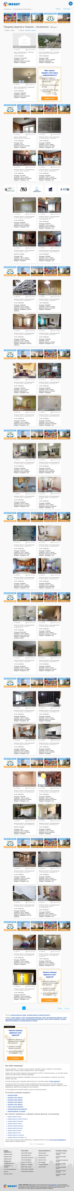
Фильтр (53, 27)
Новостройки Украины (26, 1153)
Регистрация (66, 9)
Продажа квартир (8, 1154)
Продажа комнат (8, 1156)
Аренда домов (41, 1157)
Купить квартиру (55, 1081)
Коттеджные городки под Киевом (62, 1161)
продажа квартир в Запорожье (16, 1137)
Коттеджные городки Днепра (61, 1164)
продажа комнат (13, 1095)
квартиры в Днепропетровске (15, 1126)
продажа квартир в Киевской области (18, 1119)
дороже (33, 30)
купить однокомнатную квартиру (31, 1017)
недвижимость (41, 1143)
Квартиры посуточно (43, 1155)
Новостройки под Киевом (27, 1157)
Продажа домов (8, 1158)
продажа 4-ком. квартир (15, 1104)
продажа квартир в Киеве (18, 1015)
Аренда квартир (42, 1153)
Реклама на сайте (8, 1173)
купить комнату (16, 1017)
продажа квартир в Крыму (14, 1130)
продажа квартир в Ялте (14, 1132)
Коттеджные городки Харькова (61, 1171)
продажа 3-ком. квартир (15, 1102)
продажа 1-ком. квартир (15, 1097)
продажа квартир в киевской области (38, 1015)
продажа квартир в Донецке (15, 1128)
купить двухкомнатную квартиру (52, 1017)
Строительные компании (27, 1171)
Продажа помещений (9, 1163)
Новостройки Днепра (26, 1159)
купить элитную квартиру (52, 1019)
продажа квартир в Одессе (15, 1123)
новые (12, 30)
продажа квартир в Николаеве (16, 1135)
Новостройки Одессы (26, 1162)
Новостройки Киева (26, 1155)
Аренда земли (41, 1162)
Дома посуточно (42, 1159)
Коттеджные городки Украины (61, 1153)
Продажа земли (7, 1161)
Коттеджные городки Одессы (61, 1168)
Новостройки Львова (26, 1166)
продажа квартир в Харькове (15, 1121)
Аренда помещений (43, 1164)
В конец (66, 1008)
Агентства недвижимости (10, 1169)
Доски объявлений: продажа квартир (22, 9)
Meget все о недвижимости (10, 1186)
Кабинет (58, 9)
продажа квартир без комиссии (17, 1109)
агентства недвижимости (58, 1140)
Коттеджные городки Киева (61, 1157)
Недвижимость (7, 9)
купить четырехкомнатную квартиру (32, 1019)
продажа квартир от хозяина (28, 1020)
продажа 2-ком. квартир (15, 1100)
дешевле (27, 30)
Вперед (59, 1008)
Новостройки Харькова (26, 1164)
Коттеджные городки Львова (61, 1175)
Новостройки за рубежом (27, 1169)
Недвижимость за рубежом (8, 1166)
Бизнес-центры (42, 1166)
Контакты (6, 1171)
